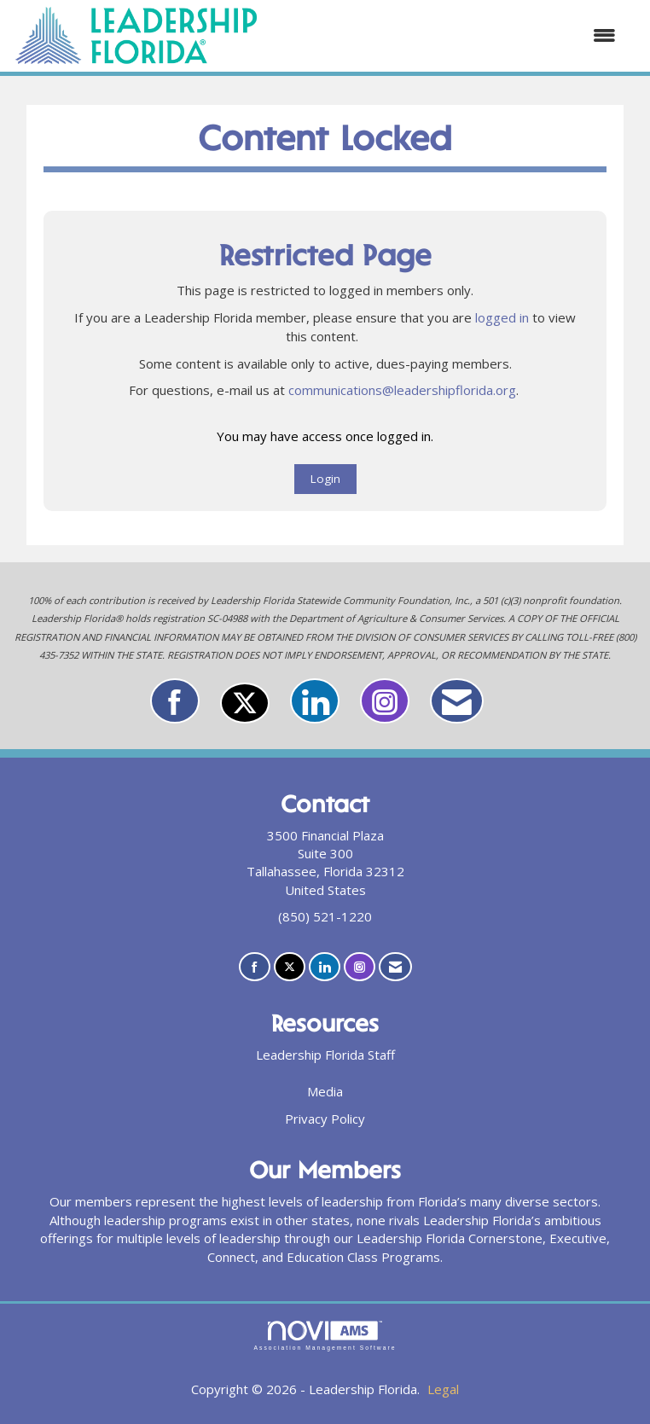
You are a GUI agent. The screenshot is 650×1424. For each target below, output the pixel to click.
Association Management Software (324, 1336)
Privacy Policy (325, 1118)
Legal (443, 1389)
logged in (502, 317)
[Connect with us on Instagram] (384, 701)
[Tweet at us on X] (245, 703)
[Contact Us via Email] (457, 701)
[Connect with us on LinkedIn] (315, 701)
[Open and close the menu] (446, 35)
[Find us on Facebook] (175, 701)
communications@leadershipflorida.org (402, 389)
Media (325, 1091)
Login (325, 478)
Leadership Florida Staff (325, 1054)
